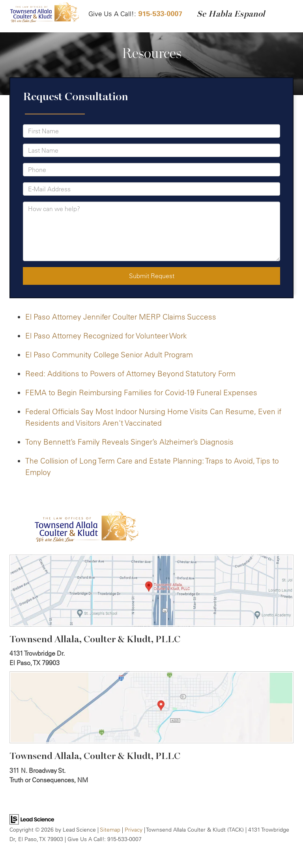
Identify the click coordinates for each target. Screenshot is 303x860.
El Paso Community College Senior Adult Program (109, 354)
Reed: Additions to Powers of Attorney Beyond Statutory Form (130, 373)
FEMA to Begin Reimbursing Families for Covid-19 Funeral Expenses (141, 392)
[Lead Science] (31, 819)
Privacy (133, 829)
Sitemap (110, 829)
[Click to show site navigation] (286, 16)
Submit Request (151, 276)
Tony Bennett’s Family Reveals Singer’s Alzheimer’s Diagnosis (129, 442)
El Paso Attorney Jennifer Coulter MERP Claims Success (120, 317)
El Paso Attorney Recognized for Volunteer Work (106, 335)
